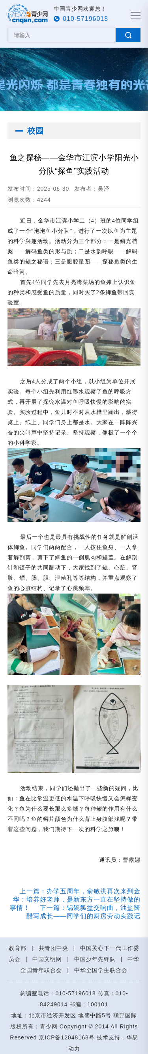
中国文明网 (47, 959)
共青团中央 (53, 948)
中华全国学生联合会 (100, 970)
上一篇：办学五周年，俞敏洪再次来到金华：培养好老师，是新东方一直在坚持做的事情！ (75, 899)
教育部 (17, 948)
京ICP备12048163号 (67, 1037)
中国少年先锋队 (95, 959)
